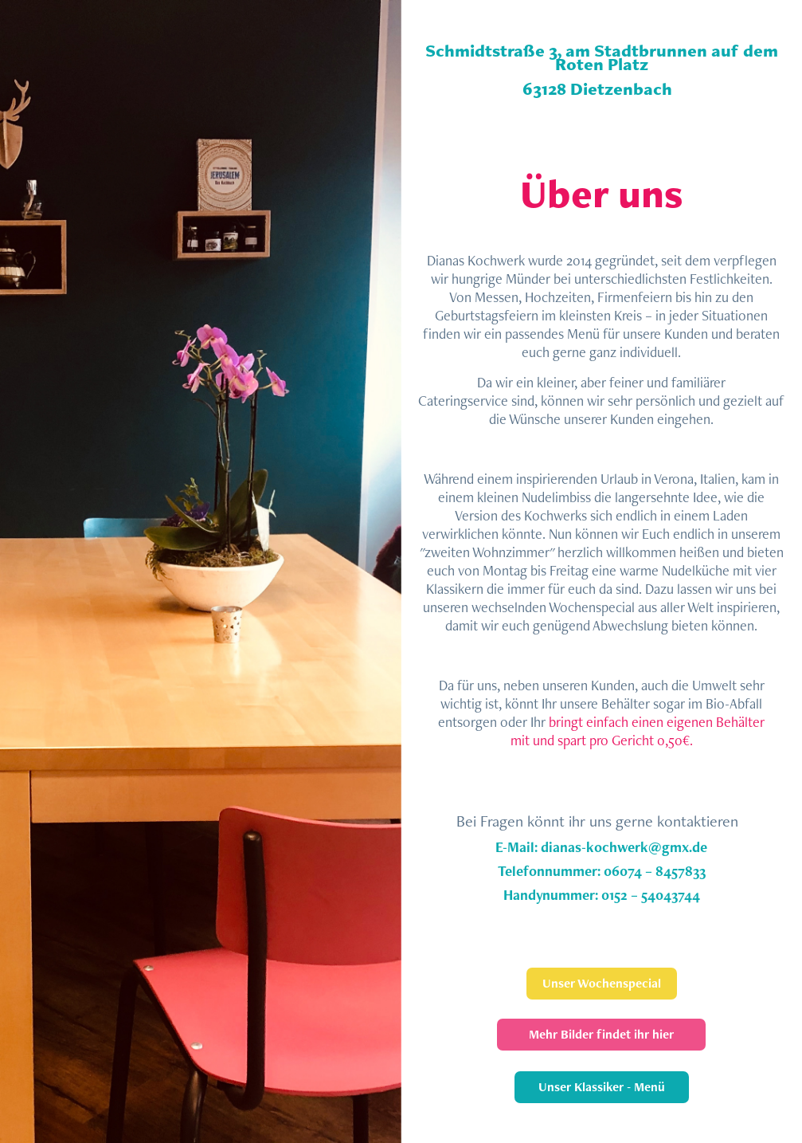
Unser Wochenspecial (601, 983)
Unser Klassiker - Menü (601, 1086)
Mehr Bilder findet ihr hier (601, 1034)
